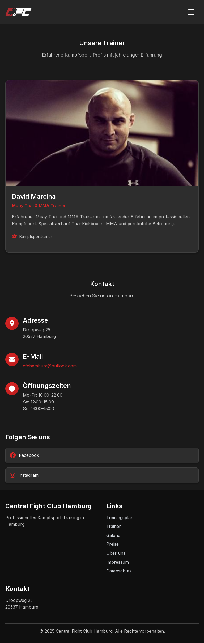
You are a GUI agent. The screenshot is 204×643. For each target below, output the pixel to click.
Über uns (115, 553)
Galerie (113, 535)
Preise (112, 544)
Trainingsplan (119, 517)
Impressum (117, 562)
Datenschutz (119, 571)
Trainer (113, 526)
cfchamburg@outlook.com (50, 365)
